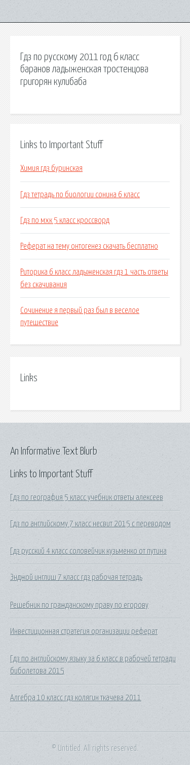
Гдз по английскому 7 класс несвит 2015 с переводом (90, 524)
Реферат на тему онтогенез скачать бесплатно (89, 246)
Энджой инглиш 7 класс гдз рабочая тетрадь (76, 577)
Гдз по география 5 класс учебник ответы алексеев (86, 497)
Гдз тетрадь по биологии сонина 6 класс (80, 195)
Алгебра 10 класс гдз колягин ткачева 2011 (75, 698)
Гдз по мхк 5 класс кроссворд (64, 220)
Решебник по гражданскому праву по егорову (79, 605)
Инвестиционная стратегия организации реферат (84, 631)
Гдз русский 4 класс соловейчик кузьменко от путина (88, 551)
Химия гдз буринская (51, 168)
